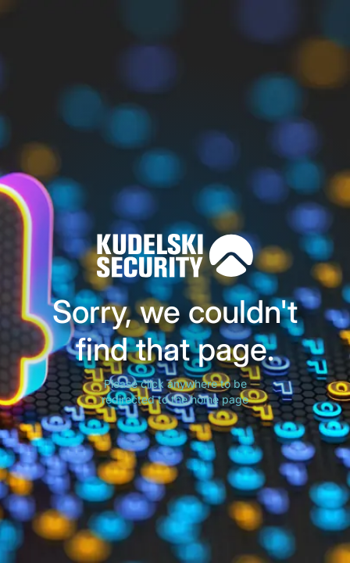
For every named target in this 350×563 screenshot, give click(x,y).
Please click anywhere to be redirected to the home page (175, 391)
